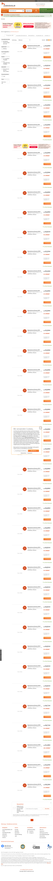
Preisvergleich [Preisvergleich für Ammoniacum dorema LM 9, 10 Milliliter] (44, 57)
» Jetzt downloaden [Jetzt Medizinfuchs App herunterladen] (36, 5)
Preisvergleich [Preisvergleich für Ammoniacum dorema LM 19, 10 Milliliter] (44, 519)
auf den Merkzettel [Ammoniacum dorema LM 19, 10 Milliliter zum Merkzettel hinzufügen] (44, 523)
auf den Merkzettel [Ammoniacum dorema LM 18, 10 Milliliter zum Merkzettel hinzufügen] (44, 503)
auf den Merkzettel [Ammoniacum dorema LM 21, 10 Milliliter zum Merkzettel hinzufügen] (44, 562)
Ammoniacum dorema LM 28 (30, 665)
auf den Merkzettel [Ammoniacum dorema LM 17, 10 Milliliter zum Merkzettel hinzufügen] (44, 483)
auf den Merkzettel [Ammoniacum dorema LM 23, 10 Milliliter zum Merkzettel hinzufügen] (44, 602)
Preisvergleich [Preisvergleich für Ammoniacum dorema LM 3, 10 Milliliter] (44, 302)
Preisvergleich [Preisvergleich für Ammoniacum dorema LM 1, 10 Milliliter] (44, 116)
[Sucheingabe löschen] (20, 10)
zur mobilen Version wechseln (23, 869)
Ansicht (40, 40)
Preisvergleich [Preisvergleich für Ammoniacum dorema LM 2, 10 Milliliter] (44, 136)
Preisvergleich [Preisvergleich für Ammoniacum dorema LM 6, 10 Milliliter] (44, 164)
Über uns (38, 829)
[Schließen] (47, 15)
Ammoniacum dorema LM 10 (30, 172)
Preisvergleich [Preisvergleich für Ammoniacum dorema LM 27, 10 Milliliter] (44, 657)
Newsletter (13, 832)
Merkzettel (39, 9)
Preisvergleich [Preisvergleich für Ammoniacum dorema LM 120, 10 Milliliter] (44, 282)
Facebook (27, 831)
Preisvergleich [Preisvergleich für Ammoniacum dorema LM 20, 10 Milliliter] (44, 539)
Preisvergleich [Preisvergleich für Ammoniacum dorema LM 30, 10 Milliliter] (44, 697)
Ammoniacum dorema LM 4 (30, 310)
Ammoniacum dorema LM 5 (30, 330)
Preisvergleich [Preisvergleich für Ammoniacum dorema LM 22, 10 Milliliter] (44, 578)
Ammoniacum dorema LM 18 (30, 488)
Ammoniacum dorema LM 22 (30, 567)
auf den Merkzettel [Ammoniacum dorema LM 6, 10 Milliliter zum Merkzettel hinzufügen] (44, 167)
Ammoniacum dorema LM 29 (30, 231)
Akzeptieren (30, 450)
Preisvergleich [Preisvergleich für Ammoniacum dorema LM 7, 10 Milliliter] (44, 361)
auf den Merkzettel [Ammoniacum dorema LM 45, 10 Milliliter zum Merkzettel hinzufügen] (44, 740)
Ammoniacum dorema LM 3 (30, 290)
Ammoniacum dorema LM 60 (30, 744)
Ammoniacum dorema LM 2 (30, 124)
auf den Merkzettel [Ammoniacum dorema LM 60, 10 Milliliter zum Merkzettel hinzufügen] (44, 760)
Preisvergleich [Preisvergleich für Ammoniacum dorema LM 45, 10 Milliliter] (44, 736)
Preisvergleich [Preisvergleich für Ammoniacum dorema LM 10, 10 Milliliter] (44, 183)
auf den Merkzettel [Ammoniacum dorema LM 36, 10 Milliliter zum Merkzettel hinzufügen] (44, 720)
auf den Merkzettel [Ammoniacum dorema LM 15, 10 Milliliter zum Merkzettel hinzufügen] (44, 226)
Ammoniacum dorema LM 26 (30, 626)
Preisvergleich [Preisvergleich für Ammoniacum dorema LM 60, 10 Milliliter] (44, 756)
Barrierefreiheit (39, 837)
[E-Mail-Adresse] (30, 808)
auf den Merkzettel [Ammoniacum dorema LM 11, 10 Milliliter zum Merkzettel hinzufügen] (44, 404)
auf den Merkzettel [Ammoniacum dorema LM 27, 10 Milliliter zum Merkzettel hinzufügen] (44, 661)
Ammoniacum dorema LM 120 (31, 270)
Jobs (12, 836)
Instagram (27, 832)
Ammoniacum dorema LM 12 (30, 192)
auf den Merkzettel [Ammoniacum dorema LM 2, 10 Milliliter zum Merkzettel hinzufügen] (44, 139)
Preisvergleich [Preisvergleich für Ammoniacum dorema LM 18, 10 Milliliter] (44, 499)
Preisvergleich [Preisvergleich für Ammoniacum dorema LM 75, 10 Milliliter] (44, 776)
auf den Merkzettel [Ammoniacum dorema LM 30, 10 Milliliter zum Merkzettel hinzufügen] (44, 700)
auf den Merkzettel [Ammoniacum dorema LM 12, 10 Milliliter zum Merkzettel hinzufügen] (44, 207)
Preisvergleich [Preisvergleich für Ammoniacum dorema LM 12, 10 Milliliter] (44, 203)
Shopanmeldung (14, 834)
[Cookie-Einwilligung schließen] (37, 428)
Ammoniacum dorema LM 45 (30, 725)
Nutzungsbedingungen (41, 834)
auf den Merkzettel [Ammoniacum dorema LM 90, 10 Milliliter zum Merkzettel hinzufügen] (44, 266)
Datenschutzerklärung (25, 437)
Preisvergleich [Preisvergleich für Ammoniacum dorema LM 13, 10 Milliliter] (44, 420)
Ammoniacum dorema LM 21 (30, 547)
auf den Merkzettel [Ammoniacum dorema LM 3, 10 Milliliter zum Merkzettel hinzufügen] (44, 305)
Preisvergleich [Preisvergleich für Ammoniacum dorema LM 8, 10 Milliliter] (44, 381)
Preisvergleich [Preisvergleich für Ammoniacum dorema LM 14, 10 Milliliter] (44, 440)
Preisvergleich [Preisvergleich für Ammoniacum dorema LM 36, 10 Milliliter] (44, 716)
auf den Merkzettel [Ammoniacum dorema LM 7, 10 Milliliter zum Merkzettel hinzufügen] (44, 365)
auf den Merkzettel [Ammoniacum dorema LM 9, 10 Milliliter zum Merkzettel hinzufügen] (44, 60)
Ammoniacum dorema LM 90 (30, 251)
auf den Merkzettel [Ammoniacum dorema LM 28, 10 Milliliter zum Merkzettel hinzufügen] (44, 681)
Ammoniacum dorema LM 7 (30, 349)
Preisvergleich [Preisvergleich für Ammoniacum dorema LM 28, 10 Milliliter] (44, 677)
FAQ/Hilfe (13, 831)
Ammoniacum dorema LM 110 (31, 784)
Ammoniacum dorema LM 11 (30, 389)
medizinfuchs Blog (28, 829)
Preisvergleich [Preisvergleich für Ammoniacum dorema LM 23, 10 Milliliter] (44, 598)
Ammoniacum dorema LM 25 (30, 65)
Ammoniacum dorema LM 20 (30, 527)
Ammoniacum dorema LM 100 (31, 85)
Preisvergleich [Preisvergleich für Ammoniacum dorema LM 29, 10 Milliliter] (44, 243)
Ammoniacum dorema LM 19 (30, 507)
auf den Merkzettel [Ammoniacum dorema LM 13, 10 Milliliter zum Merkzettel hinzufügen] (44, 424)
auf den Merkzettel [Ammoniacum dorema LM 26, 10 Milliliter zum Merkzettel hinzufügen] (44, 641)
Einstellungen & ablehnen (17, 450)
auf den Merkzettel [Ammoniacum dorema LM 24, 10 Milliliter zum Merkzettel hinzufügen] (44, 621)
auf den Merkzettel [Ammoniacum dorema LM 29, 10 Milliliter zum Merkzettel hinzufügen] (44, 246)
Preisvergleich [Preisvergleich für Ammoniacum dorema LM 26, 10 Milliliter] (44, 637)
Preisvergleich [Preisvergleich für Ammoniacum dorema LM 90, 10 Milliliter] (44, 262)
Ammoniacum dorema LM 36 (30, 705)
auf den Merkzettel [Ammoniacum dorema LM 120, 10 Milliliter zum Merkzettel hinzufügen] (44, 286)
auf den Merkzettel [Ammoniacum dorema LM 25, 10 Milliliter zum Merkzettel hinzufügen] (44, 80)
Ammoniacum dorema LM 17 (30, 468)
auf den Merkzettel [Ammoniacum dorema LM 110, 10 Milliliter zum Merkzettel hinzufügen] (44, 799)
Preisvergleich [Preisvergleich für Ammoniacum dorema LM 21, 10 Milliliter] (44, 558)
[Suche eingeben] (12, 10)
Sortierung (18, 40)
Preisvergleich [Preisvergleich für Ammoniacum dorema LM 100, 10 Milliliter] (44, 96)
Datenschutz (20, 453)
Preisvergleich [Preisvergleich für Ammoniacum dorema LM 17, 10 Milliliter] (44, 480)
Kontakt (13, 829)
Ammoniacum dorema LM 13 (30, 409)
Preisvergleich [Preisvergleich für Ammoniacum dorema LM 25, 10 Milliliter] (44, 76)
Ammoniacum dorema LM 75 (30, 764)
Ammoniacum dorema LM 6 (30, 152)
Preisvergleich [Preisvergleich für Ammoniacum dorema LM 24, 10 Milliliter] (44, 618)
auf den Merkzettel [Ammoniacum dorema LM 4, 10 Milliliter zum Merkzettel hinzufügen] (44, 325)
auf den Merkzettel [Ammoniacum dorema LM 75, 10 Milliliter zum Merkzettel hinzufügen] (44, 779)
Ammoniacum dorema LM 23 (30, 586)
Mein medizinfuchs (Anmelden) (40, 1)
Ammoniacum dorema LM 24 (30, 606)
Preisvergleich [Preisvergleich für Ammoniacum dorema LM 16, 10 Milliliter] (44, 460)
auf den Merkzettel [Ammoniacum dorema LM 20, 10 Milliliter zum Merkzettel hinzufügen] (44, 542)
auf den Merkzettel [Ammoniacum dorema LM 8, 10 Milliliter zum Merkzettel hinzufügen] (44, 384)
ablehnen (21, 436)
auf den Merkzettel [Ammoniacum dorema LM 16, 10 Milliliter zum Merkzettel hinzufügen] (44, 463)
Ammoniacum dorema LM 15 (30, 211)
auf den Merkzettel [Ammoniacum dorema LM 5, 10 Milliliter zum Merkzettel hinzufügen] (44, 345)
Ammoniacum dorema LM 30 (30, 685)
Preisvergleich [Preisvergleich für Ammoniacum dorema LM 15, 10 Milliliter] (44, 223)
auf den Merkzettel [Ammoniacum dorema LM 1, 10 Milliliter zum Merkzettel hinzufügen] (44, 120)
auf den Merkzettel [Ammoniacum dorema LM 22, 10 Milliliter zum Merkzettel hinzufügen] (44, 582)
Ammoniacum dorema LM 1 (30, 104)
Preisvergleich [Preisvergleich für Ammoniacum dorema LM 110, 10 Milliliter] (44, 795)
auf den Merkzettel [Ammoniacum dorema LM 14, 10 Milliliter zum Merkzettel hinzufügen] (44, 444)
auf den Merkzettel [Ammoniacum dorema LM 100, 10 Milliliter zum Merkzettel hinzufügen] (44, 100)
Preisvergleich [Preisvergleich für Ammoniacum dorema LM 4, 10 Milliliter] (44, 322)
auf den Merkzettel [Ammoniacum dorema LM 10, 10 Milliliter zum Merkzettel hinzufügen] (44, 187)
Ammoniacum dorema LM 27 (30, 646)
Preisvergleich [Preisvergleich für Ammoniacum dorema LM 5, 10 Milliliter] (44, 341)
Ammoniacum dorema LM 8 (30, 369)
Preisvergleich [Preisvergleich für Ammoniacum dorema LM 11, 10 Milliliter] (44, 401)
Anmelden (33, 11)
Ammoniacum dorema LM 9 (30, 45)
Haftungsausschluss (40, 832)
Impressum (26, 453)
